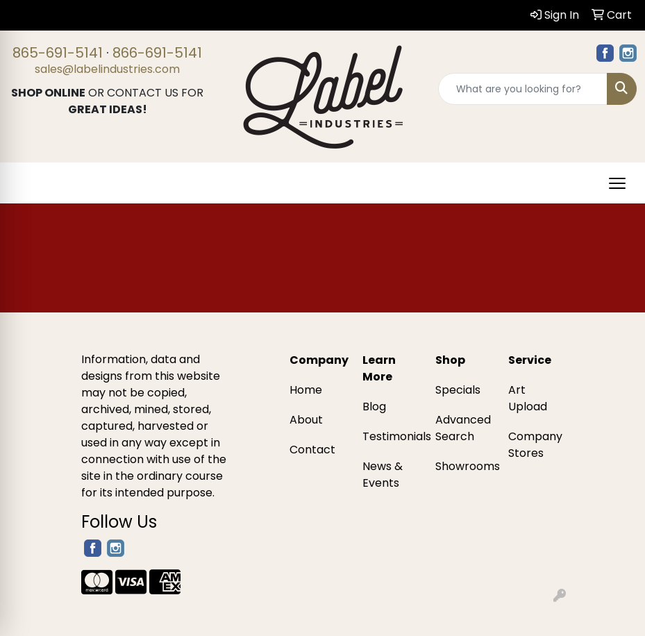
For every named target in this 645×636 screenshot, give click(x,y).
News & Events (382, 474)
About (306, 420)
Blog (374, 407)
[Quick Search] (523, 89)
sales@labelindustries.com (107, 69)
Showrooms (463, 466)
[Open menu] (617, 183)
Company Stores (535, 444)
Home (306, 390)
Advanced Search (463, 428)
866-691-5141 (157, 52)
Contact (312, 450)
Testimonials (390, 436)
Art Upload (527, 398)
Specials (457, 390)
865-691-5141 (57, 52)
